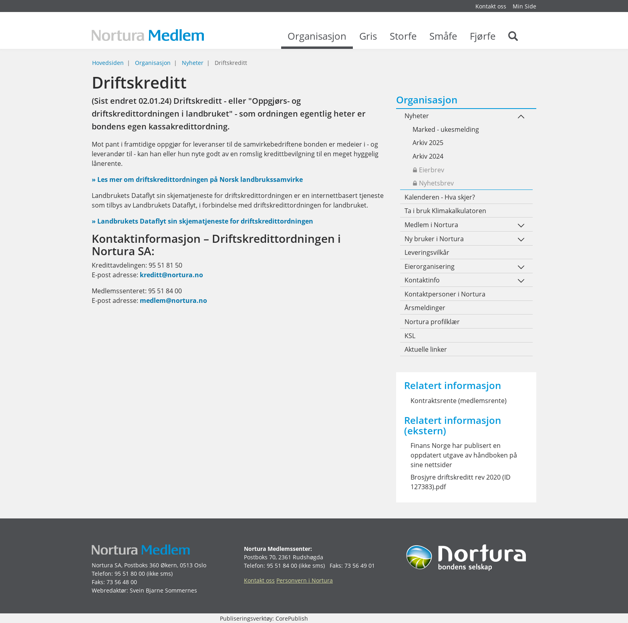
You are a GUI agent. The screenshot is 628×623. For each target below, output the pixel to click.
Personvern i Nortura (304, 580)
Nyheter (192, 63)
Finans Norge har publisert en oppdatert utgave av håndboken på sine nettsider (464, 455)
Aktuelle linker (426, 349)
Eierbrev (428, 169)
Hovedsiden (108, 63)
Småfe (443, 40)
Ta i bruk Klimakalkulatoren (445, 210)
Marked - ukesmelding (446, 129)
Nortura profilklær (432, 321)
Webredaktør (109, 590)
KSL (410, 335)
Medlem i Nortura (431, 224)
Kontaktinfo (422, 280)
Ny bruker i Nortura (434, 238)
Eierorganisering (430, 266)
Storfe (403, 40)
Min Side (524, 6)
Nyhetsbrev (433, 183)
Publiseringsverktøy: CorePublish (264, 618)
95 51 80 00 (130, 573)
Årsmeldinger (425, 307)
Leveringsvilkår (427, 252)
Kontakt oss (490, 6)
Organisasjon (317, 40)
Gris (368, 40)
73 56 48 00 (122, 582)
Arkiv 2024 (428, 156)
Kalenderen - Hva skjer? (440, 197)
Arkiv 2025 (428, 142)
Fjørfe (482, 40)
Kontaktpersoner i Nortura (445, 294)
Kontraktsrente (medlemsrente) (459, 400)
